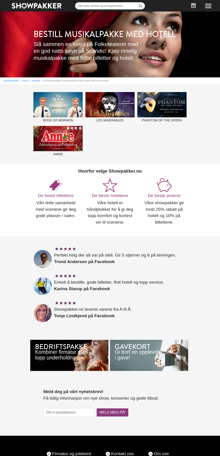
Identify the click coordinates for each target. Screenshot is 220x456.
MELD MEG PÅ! (112, 409)
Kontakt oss (122, 450)
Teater (36, 77)
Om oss (161, 450)
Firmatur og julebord (71, 450)
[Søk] (110, 5)
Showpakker (11, 77)
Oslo (25, 77)
